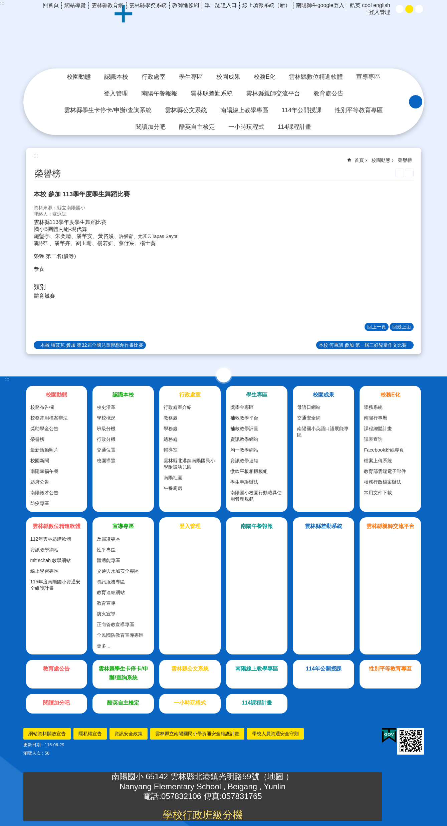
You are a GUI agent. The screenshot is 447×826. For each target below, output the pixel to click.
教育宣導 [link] (106, 603)
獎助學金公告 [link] (44, 428)
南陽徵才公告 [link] (44, 492)
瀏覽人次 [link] (32, 753)
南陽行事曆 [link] (375, 418)
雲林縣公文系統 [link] (186, 110)
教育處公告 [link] (328, 93)
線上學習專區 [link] (44, 571)
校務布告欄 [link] (42, 407)
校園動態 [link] (79, 76)
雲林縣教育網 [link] (107, 5)
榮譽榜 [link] (405, 160)
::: (2, 3)
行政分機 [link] (106, 439)
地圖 (276, 776)
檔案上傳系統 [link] (378, 460)
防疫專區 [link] (39, 503)
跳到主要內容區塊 (3, 3)
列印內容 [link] (399, 173)
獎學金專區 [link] (242, 407)
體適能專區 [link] (108, 560)
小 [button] (400, 9)
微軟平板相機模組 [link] (249, 471)
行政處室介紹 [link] (178, 407)
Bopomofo (409, 173)
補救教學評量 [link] (244, 428)
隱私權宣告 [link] (90, 733)
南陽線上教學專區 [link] (244, 110)
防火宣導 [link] (106, 613)
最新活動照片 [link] (44, 450)
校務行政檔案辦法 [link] (382, 482)
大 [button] (419, 9)
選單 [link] (223, 375)
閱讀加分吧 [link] (151, 126)
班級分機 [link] (106, 428)
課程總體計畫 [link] (378, 428)
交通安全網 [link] (308, 418)
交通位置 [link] (106, 450)
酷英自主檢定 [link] (197, 126)
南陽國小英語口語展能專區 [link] (323, 432)
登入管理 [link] (379, 12)
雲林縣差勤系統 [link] (212, 93)
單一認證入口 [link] (221, 5)
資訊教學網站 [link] (244, 439)
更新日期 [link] (32, 744)
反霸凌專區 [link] (108, 539)
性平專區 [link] (106, 549)
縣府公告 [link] (39, 482)
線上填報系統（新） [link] (266, 5)
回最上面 (401, 326)
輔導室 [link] (171, 450)
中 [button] (409, 9)
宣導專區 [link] (368, 76)
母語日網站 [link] (308, 407)
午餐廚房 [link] (173, 488)
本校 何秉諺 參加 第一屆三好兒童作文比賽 (363, 345)
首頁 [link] (359, 160)
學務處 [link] (171, 428)
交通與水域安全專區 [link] (118, 571)
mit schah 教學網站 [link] (50, 560)
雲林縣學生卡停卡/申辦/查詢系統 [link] (108, 110)
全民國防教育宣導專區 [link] (120, 635)
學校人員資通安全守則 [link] (275, 733)
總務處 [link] (171, 439)
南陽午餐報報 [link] (159, 93)
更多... (103, 645)
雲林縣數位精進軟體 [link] (316, 76)
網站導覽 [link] (75, 5)
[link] (389, 735)
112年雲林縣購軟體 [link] (50, 539)
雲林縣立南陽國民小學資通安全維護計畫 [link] (197, 733)
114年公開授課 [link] (301, 110)
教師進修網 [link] (185, 5)
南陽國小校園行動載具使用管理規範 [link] (256, 496)
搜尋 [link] (415, 101)
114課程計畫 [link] (294, 126)
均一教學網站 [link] (244, 450)
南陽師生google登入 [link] (320, 5)
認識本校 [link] (116, 76)
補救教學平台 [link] (244, 418)
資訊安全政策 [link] (129, 733)
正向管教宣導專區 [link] (115, 624)
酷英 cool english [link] (370, 5)
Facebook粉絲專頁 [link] (384, 450)
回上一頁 (376, 326)
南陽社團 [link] (173, 477)
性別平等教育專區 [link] (359, 110)
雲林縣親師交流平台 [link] (273, 93)
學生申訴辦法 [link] (244, 482)
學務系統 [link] (373, 407)
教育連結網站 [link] (111, 592)
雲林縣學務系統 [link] (148, 5)
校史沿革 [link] (106, 407)
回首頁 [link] (51, 5)
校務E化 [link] (265, 76)
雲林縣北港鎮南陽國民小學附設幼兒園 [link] (189, 464)
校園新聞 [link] (39, 460)
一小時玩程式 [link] (246, 126)
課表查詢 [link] (373, 439)
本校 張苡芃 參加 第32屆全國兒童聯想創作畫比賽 (91, 345)
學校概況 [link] (106, 418)
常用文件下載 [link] (378, 492)
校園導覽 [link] (106, 460)
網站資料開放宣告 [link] (47, 733)
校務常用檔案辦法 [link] (49, 418)
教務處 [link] (171, 418)
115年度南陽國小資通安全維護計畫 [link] (55, 585)
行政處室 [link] (154, 76)
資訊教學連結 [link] (244, 460)
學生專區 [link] (191, 76)
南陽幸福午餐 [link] (44, 471)
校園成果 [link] (228, 76)
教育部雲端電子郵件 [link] (385, 471)
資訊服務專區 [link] (111, 581)
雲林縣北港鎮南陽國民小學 (223, 38)
